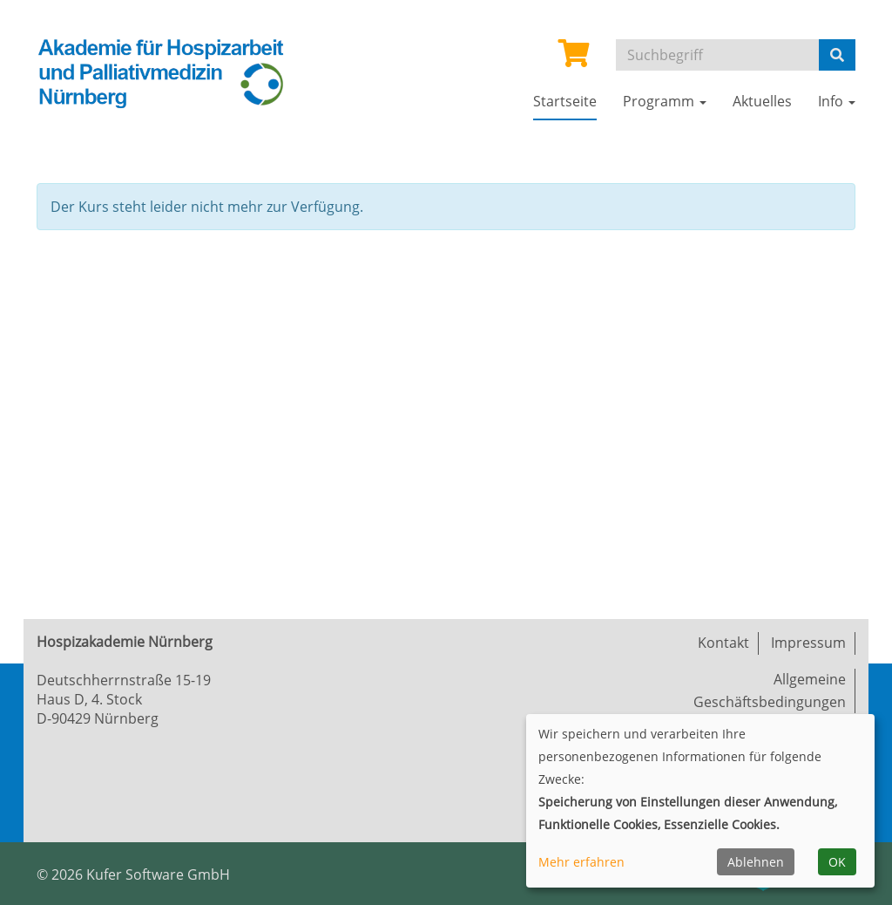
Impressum (808, 642)
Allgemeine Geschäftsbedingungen (769, 690)
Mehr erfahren (581, 862)
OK (837, 862)
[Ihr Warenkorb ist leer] (574, 58)
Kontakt (723, 642)
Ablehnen (755, 862)
